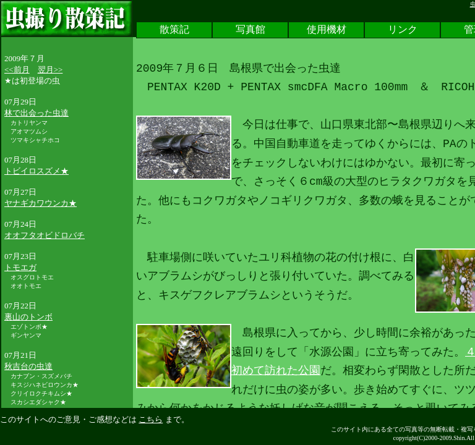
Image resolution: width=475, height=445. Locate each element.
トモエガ (20, 267)
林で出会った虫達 (36, 112)
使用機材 (326, 30)
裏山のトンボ (28, 316)
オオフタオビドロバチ (44, 235)
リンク (402, 30)
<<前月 (17, 69)
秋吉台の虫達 (28, 366)
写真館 (250, 30)
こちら (151, 419)
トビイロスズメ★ (36, 171)
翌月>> (50, 69)
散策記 (174, 30)
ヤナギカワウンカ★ (40, 203)
